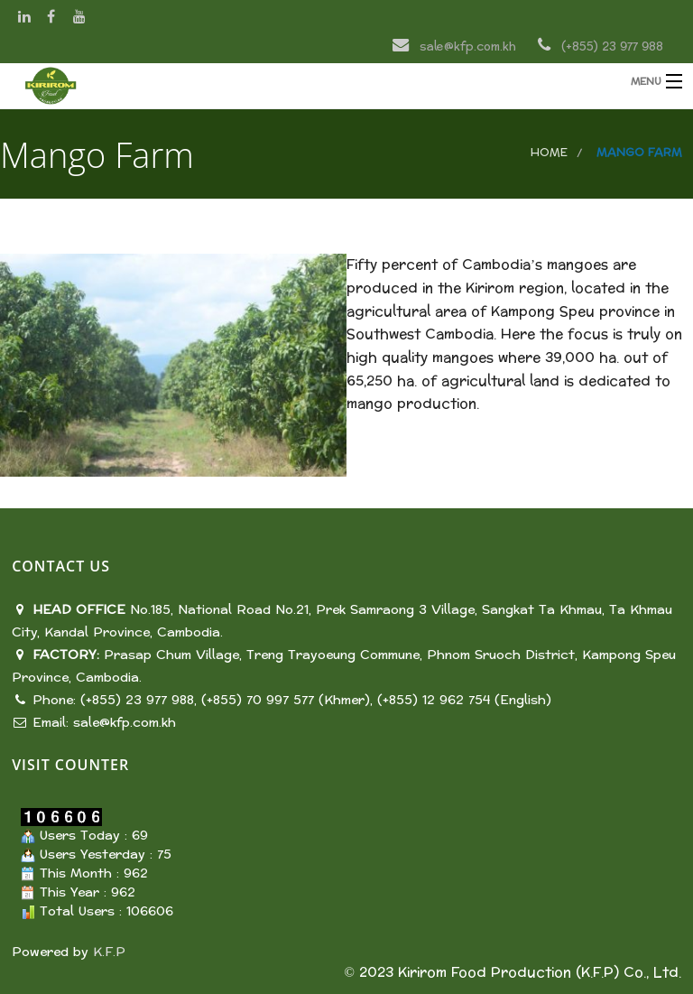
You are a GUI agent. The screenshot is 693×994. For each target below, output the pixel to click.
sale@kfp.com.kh (124, 722)
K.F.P (109, 952)
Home (549, 153)
